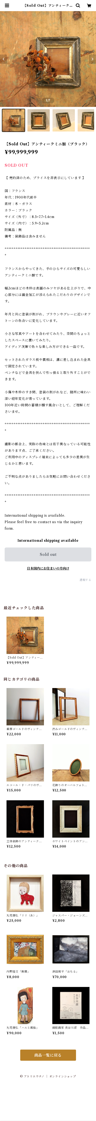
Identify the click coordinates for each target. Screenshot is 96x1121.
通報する (85, 580)
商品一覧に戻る (48, 1055)
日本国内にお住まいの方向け (48, 568)
